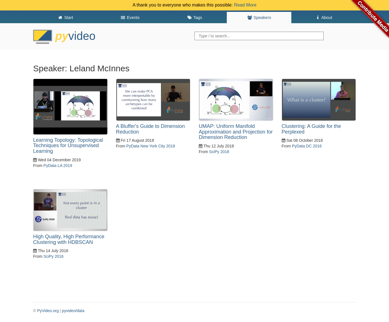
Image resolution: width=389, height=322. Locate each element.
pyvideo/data (73, 310)
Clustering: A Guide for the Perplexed (311, 129)
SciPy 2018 (219, 151)
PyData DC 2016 (307, 146)
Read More (245, 5)
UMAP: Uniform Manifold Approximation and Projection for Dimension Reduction (236, 131)
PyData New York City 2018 (150, 146)
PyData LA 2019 (58, 165)
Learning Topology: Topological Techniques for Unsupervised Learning (68, 145)
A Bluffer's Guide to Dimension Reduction (150, 129)
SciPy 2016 (54, 256)
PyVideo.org (48, 310)
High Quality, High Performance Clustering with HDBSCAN (68, 239)
